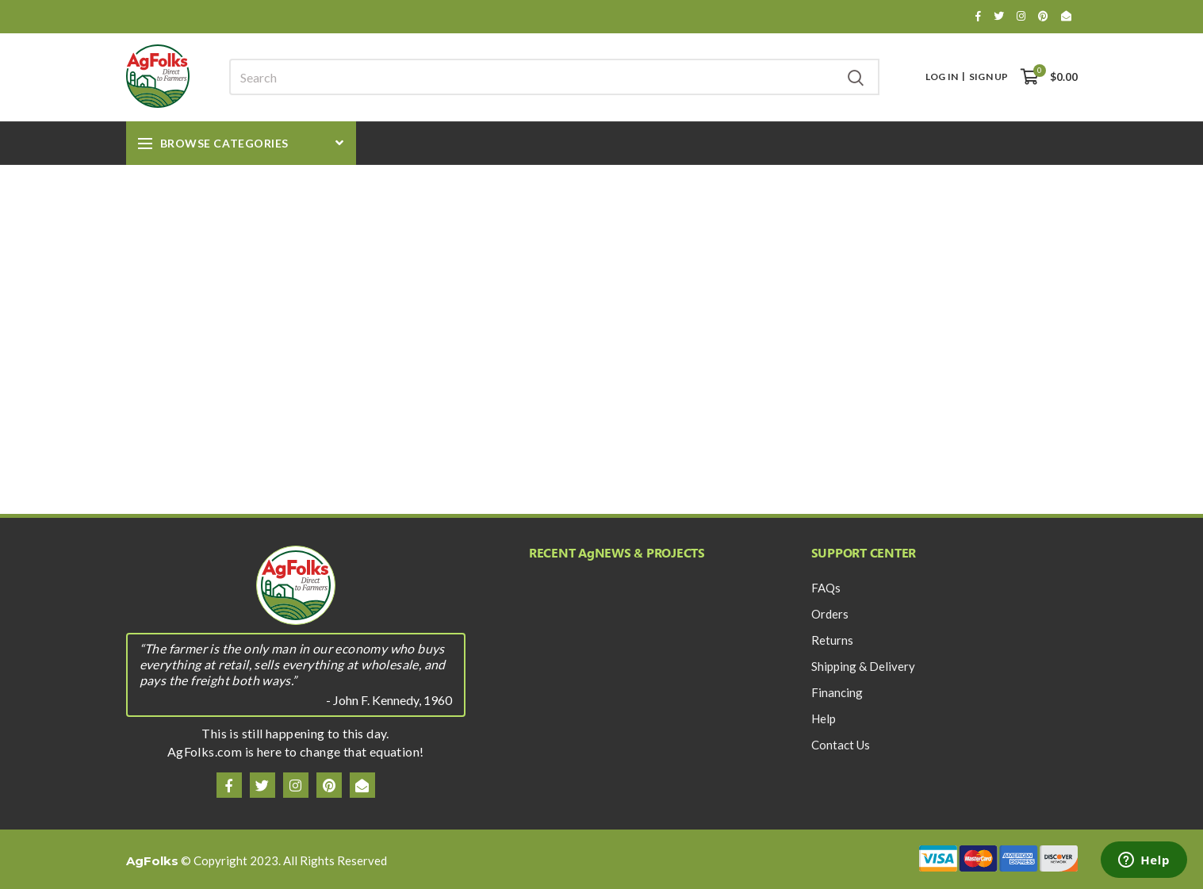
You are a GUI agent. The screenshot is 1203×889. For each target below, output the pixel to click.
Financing (837, 692)
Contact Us (840, 745)
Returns (832, 640)
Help (823, 718)
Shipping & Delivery (863, 666)
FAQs (826, 588)
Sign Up (988, 76)
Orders (830, 614)
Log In (941, 76)
